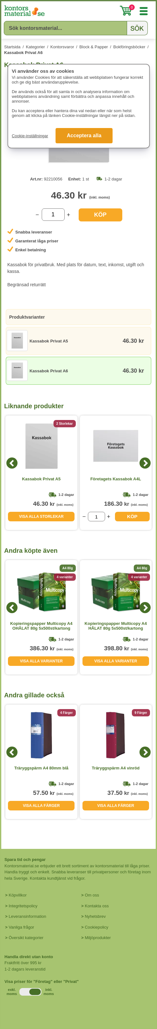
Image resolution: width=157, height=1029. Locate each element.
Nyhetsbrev (95, 916)
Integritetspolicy (23, 906)
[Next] (145, 463)
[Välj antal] (53, 214)
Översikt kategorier (26, 937)
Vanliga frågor (21, 927)
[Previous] (12, 463)
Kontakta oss (97, 906)
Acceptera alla (84, 135)
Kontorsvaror (62, 46)
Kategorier (35, 46)
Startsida (12, 46)
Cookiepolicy (96, 927)
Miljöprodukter (98, 937)
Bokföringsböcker (129, 46)
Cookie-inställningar (30, 135)
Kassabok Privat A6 (23, 52)
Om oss (92, 895)
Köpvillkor (17, 895)
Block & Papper (93, 46)
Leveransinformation (27, 916)
